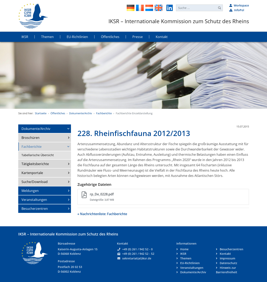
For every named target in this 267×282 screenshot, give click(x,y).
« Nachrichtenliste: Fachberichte (102, 214)
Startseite (40, 113)
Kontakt (225, 254)
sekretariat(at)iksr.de (136, 258)
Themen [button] (47, 37)
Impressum (227, 258)
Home (184, 249)
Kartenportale (32, 173)
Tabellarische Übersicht (37, 155)
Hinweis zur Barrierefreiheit (226, 270)
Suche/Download (34, 182)
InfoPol (236, 10)
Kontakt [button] (162, 37)
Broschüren (30, 137)
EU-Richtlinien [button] (77, 37)
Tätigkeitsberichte (35, 164)
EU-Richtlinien (189, 263)
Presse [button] (137, 37)
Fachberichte (104, 113)
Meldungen (30, 190)
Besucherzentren (34, 208)
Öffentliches (57, 113)
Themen (185, 258)
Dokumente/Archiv (80, 113)
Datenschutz (228, 263)
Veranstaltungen (34, 199)
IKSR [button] (24, 37)
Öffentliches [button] (110, 37)
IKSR (182, 254)
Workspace (239, 5)
